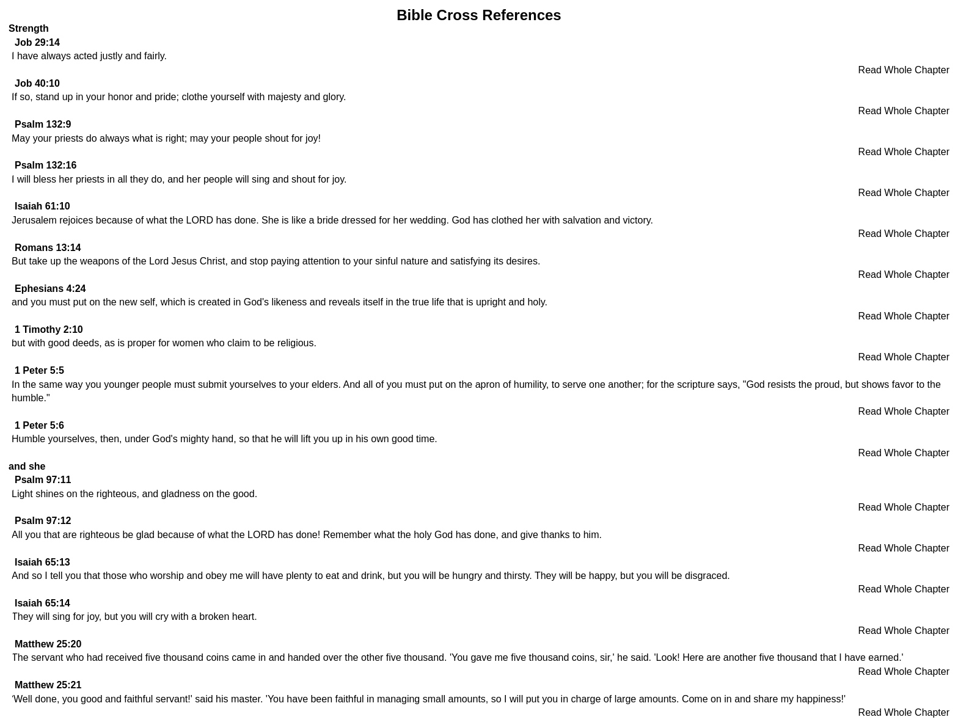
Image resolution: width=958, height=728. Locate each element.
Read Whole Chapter (903, 70)
